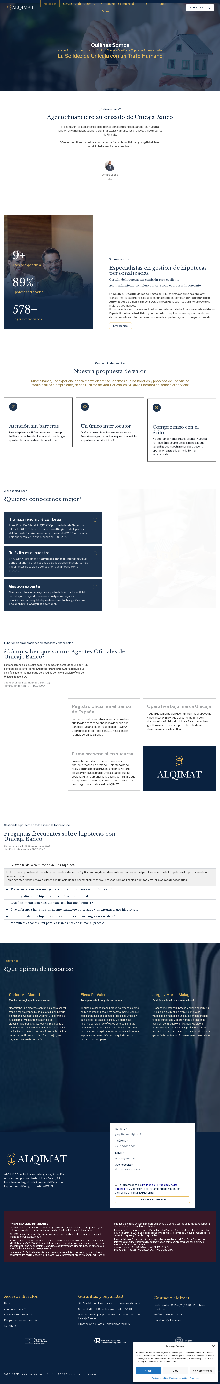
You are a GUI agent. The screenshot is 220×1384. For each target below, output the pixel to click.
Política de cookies (159, 1378)
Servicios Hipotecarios (79, 3)
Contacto (160, 3)
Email (118, 1152)
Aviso (105, 11)
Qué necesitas (124, 1165)
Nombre (120, 1128)
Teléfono (121, 1140)
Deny (175, 1370)
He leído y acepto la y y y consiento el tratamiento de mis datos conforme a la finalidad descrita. (147, 1188)
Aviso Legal (195, 1378)
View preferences (202, 1370)
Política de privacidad (178, 1378)
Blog (143, 3)
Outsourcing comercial (117, 3)
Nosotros (50, 3)
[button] (213, 1346)
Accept (148, 1370)
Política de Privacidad (155, 1184)
